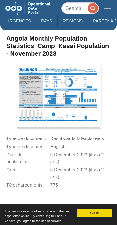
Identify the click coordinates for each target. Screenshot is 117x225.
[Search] (80, 8)
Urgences (18, 20)
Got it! (94, 213)
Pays (46, 20)
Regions (73, 20)
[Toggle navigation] (107, 8)
